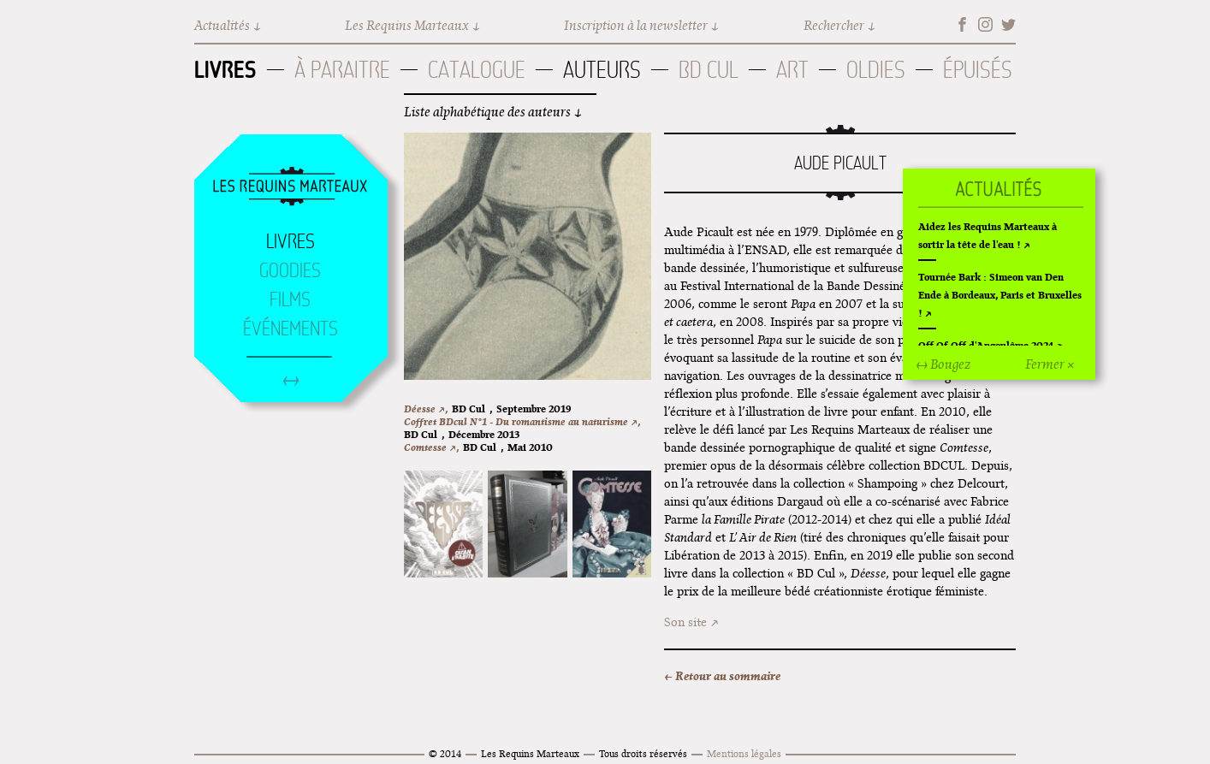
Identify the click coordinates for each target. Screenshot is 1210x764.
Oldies (875, 70)
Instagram (985, 24)
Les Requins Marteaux (407, 25)
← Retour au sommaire (722, 676)
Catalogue (476, 70)
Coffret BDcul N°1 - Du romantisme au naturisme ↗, (522, 421)
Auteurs (602, 70)
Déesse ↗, (426, 408)
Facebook (962, 24)
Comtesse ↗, (431, 447)
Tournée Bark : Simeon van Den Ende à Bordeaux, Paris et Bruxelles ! (1000, 294)
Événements (290, 328)
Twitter (1008, 24)
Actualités (222, 25)
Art (792, 70)
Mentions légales (744, 753)
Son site (685, 622)
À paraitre (342, 70)
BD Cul (708, 70)
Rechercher (834, 25)
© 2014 (445, 753)
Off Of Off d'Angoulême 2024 (985, 345)
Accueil (290, 187)
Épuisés (977, 70)
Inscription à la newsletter (636, 25)
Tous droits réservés (643, 753)
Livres (225, 69)
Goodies (290, 270)
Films (290, 299)
